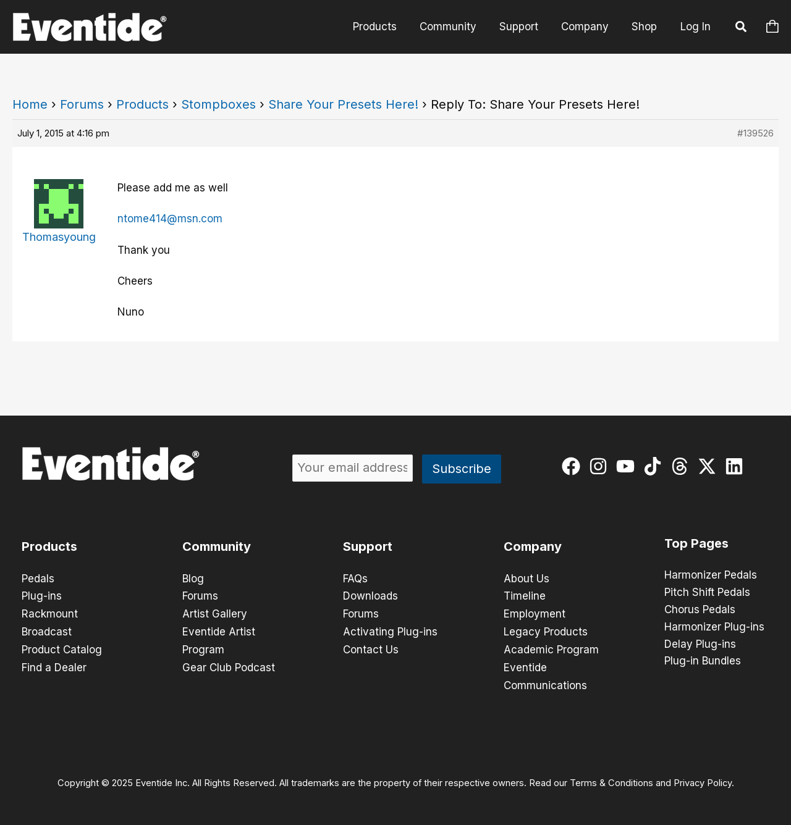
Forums (82, 104)
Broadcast (47, 630)
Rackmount (50, 613)
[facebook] (574, 466)
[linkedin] (737, 466)
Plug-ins (42, 596)
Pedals (38, 578)
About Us (526, 578)
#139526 (755, 133)
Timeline (525, 596)
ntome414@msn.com (169, 218)
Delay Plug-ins (700, 645)
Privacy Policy (703, 779)
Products (383, 26)
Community (454, 26)
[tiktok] (655, 466)
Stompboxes (218, 104)
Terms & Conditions (611, 779)
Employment (534, 613)
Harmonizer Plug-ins (714, 627)
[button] (741, 28)
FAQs (355, 578)
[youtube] (628, 466)
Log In (695, 26)
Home (30, 104)
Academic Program (551, 648)
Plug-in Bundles (702, 662)
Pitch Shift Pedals (707, 593)
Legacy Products (546, 630)
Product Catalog (62, 648)
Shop (645, 26)
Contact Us (371, 648)
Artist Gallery (214, 613)
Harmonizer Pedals (710, 575)
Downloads (370, 596)
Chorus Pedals (699, 610)
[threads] (682, 466)
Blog (193, 578)
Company (587, 26)
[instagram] (601, 466)
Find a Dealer (54, 665)
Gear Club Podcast (228, 665)
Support (523, 26)
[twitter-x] (710, 466)
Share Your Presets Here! (343, 104)
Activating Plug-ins (390, 630)
